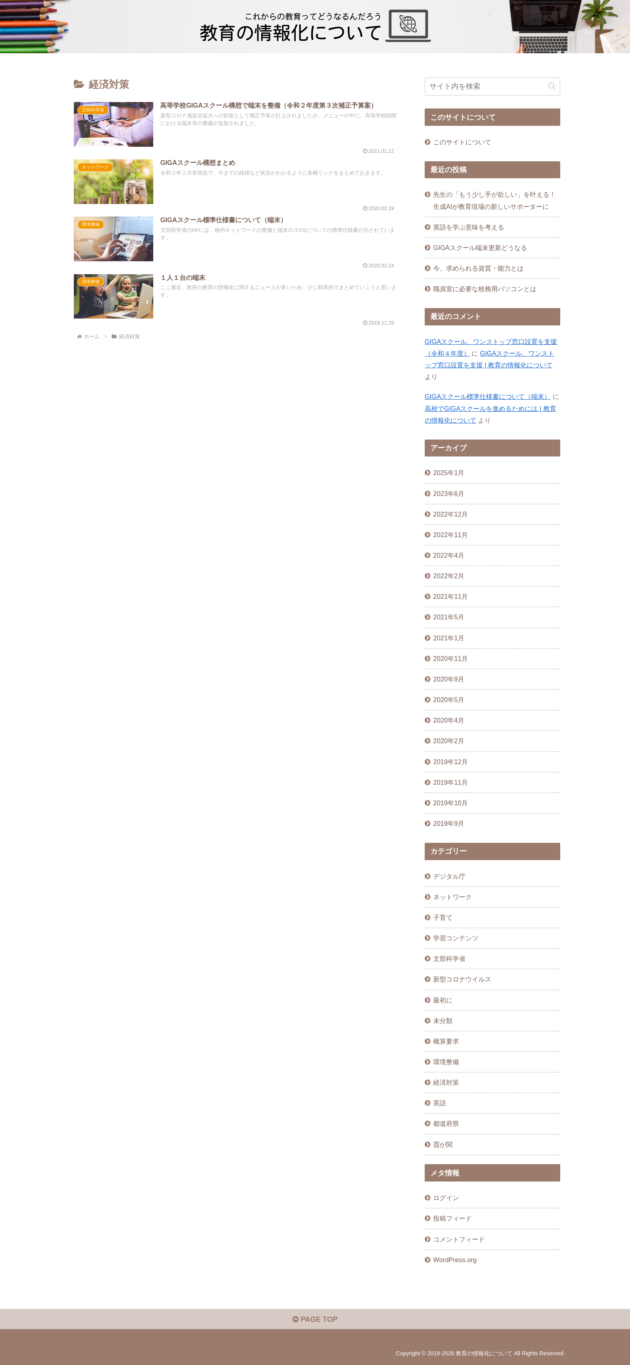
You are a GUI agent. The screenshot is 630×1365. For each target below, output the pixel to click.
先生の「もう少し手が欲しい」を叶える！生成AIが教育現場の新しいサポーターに (494, 200)
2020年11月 (450, 658)
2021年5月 (448, 617)
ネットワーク (452, 896)
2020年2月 (448, 740)
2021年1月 (448, 638)
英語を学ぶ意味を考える (468, 227)
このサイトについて (462, 142)
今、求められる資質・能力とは (478, 268)
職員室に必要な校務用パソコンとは (484, 288)
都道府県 (446, 1123)
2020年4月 (448, 720)
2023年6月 (448, 493)
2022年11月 (450, 534)
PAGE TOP (314, 1319)
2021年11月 (450, 596)
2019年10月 (450, 802)
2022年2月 (448, 575)
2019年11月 (450, 782)
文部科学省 (449, 958)
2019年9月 (448, 823)
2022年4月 (448, 555)
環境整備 (446, 1061)
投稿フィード (452, 1218)
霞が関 (443, 1144)
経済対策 (446, 1082)
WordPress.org (455, 1259)
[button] (552, 86)
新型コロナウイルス (462, 979)
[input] (492, 86)
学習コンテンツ (455, 938)
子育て (443, 917)
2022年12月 (450, 514)
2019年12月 (450, 761)
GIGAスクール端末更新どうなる (480, 247)
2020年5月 (448, 699)
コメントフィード (459, 1239)
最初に (443, 1000)
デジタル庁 (449, 876)
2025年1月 (448, 472)
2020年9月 (448, 679)
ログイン (446, 1197)
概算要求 (446, 1041)
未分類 (443, 1020)
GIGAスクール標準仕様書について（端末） (488, 396)
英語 (439, 1103)
